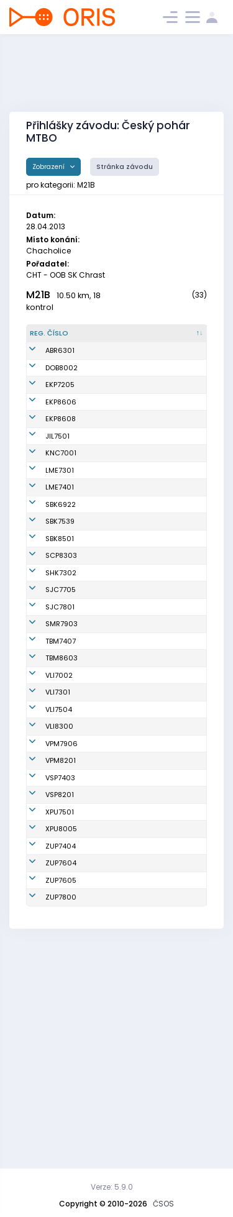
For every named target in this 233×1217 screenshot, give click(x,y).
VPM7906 (61, 918)
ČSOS (163, 1203)
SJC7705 (60, 687)
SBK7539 (60, 588)
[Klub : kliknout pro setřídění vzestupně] (174, 338)
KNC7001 (60, 499)
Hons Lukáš (106, 1029)
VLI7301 (57, 841)
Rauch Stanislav (102, 940)
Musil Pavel (106, 687)
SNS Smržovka (169, 737)
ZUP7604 (60, 1068)
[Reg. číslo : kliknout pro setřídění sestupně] (55, 338)
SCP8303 (61, 637)
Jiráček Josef (109, 616)
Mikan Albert (107, 427)
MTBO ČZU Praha (174, 1051)
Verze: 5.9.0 (112, 1187)
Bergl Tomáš (107, 1113)
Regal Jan (104, 521)
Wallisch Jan (109, 400)
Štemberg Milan (103, 455)
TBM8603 (61, 786)
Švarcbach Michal (105, 499)
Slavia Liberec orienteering (169, 813)
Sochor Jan (106, 561)
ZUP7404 (60, 1051)
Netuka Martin (110, 660)
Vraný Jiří (102, 868)
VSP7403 (60, 962)
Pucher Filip (106, 1051)
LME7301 (59, 521)
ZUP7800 (60, 1113)
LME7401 (59, 539)
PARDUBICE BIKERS (163, 1001)
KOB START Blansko (163, 560)
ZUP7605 (60, 1090)
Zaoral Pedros (110, 737)
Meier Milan (106, 841)
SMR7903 (61, 737)
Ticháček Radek (102, 714)
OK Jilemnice (168, 477)
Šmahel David (110, 759)
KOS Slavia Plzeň (174, 918)
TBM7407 (60, 759)
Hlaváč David (109, 477)
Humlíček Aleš (110, 588)
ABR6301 (60, 361)
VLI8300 (59, 896)
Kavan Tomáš (110, 786)
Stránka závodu (124, 166)
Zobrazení (49, 166)
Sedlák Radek (110, 1001)
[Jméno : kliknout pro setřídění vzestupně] (112, 338)
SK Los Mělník (169, 521)
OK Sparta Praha (174, 637)
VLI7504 (58, 868)
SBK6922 (60, 561)
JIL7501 (57, 477)
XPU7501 (59, 1001)
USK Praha (163, 962)
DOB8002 (61, 378)
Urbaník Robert (112, 814)
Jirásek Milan (109, 962)
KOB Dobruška (169, 378)
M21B (38, 295)
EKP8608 (60, 455)
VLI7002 (59, 814)
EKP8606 (60, 427)
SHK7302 (60, 660)
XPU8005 (61, 1029)
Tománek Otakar (102, 895)
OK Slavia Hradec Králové (172, 660)
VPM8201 (60, 940)
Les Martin (104, 918)
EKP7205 (60, 400)
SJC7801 (60, 714)
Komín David (108, 539)
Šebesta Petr (108, 1068)
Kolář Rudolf (107, 361)
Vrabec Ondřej (111, 637)
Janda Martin (110, 378)
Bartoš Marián (110, 979)
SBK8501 (59, 616)
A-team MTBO (169, 361)
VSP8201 (59, 979)
